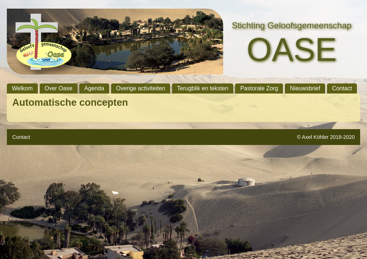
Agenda (94, 88)
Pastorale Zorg (259, 88)
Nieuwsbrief (305, 88)
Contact (342, 88)
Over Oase (58, 88)
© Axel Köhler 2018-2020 (326, 137)
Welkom (22, 88)
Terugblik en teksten (202, 88)
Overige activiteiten (140, 88)
